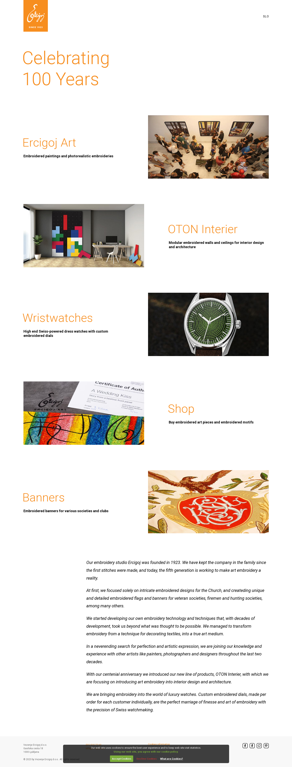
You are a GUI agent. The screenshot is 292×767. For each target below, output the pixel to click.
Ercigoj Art (67, 147)
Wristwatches (72, 324)
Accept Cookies (121, 758)
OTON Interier (218, 235)
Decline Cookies (147, 758)
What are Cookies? (171, 758)
